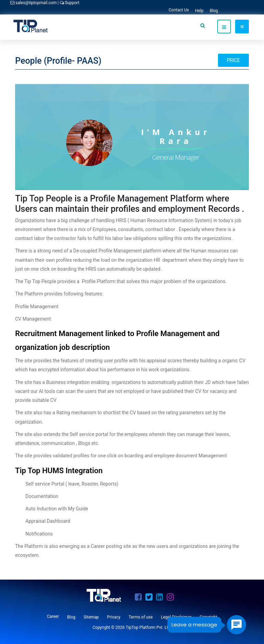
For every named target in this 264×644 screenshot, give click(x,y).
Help (199, 10)
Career (53, 616)
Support (69, 2)
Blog (214, 10)
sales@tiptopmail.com (34, 2)
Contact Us (179, 10)
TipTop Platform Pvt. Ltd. (149, 627)
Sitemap (91, 617)
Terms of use (141, 617)
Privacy (113, 617)
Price (233, 60)
